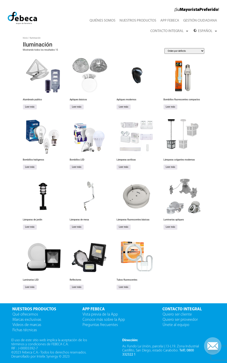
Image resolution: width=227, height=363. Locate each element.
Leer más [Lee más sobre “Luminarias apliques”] (170, 227)
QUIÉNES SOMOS (102, 20)
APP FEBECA (169, 20)
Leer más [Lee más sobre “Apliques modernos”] (123, 107)
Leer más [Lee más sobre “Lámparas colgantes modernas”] (170, 167)
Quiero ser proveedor (181, 320)
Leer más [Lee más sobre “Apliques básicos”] (76, 107)
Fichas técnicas (24, 330)
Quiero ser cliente (178, 314)
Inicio (25, 38)
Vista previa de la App (100, 314)
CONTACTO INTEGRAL (169, 31)
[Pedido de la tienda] (184, 51)
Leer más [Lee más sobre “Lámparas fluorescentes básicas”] (123, 227)
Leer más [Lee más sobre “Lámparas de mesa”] (76, 227)
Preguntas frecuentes (100, 325)
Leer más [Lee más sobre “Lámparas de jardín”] (30, 227)
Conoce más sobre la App (104, 320)
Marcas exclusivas (26, 320)
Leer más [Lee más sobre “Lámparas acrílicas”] (123, 167)
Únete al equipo (176, 325)
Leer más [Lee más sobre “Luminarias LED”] (30, 287)
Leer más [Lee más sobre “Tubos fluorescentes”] (123, 287)
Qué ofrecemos (25, 314)
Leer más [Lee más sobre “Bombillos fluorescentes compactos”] (170, 107)
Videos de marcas (26, 325)
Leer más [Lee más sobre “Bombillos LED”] (76, 167)
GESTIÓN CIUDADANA (200, 20)
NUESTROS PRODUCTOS (138, 20)
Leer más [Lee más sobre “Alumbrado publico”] (30, 107)
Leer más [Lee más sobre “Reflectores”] (76, 287)
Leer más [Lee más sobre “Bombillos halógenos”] (30, 167)
